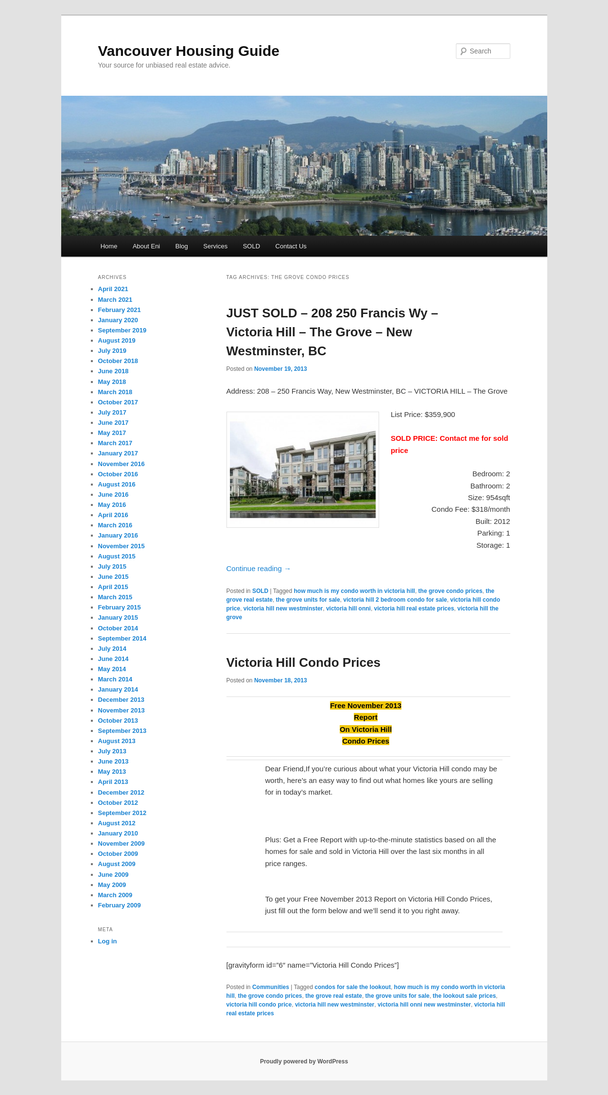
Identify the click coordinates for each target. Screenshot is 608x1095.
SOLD (251, 246)
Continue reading (258, 568)
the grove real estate (333, 995)
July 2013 (112, 751)
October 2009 (118, 853)
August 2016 (117, 484)
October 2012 (118, 802)
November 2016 (121, 464)
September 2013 (122, 730)
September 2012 (122, 813)
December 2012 (121, 792)
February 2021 (119, 309)
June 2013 (113, 761)
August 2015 (117, 556)
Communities (270, 987)
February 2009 (119, 905)
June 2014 (113, 658)
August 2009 (117, 864)
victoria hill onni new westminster (424, 1004)
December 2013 (121, 699)
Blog (181, 246)
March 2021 (115, 299)
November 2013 (121, 710)
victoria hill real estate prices (414, 608)
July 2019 (112, 350)
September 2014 (122, 638)
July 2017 (112, 412)
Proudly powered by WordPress (304, 1061)
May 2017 (112, 432)
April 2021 (113, 289)
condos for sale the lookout (352, 987)
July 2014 (112, 648)
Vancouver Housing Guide (188, 51)
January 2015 (118, 617)
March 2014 (115, 679)
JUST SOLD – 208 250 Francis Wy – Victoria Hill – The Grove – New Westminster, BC (332, 332)
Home (109, 246)
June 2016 (113, 494)
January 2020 (118, 320)
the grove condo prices (450, 591)
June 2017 (113, 422)
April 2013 (113, 781)
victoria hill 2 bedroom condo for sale (395, 599)
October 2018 (118, 361)
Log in (107, 941)
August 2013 (117, 741)
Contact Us (291, 246)
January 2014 (118, 689)
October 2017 (118, 402)
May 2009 (112, 884)
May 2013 (112, 771)
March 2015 (115, 597)
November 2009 (121, 843)
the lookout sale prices (464, 995)
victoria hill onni (348, 608)
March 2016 (115, 525)
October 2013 (118, 720)
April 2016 (113, 515)
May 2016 (112, 504)
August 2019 (117, 340)
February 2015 (119, 607)
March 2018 (115, 392)
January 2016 (118, 535)
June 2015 (113, 576)
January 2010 (118, 833)
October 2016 (118, 474)
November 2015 (121, 546)
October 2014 (118, 628)
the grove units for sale (308, 599)
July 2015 (112, 566)
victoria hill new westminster (283, 608)
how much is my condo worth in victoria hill (354, 591)
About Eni (146, 246)
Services (215, 246)
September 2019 (122, 330)
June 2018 (113, 371)
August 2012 (117, 823)
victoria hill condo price (259, 1004)
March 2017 (115, 443)
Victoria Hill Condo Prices (303, 662)
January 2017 (118, 453)
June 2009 (113, 874)
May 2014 (112, 669)
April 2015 (113, 587)
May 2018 (112, 381)
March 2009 (115, 895)
